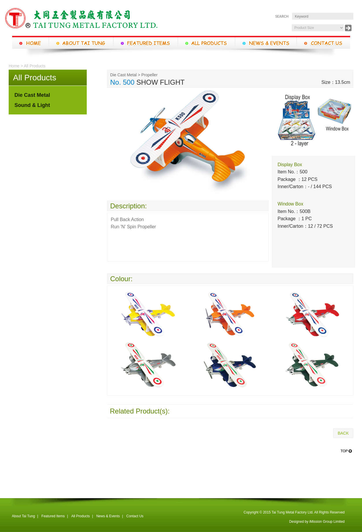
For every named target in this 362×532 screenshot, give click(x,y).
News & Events (108, 516)
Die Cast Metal (32, 95)
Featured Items (53, 516)
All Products (80, 516)
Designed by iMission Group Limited (317, 522)
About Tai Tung (23, 516)
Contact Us (134, 516)
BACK (343, 433)
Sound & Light (32, 105)
